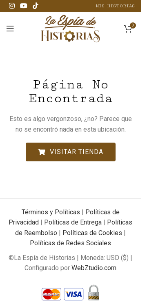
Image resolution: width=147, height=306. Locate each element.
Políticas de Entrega (73, 222)
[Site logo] (70, 28)
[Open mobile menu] (10, 28)
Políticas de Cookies (92, 233)
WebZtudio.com (93, 268)
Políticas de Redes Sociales (70, 243)
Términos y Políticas (51, 212)
